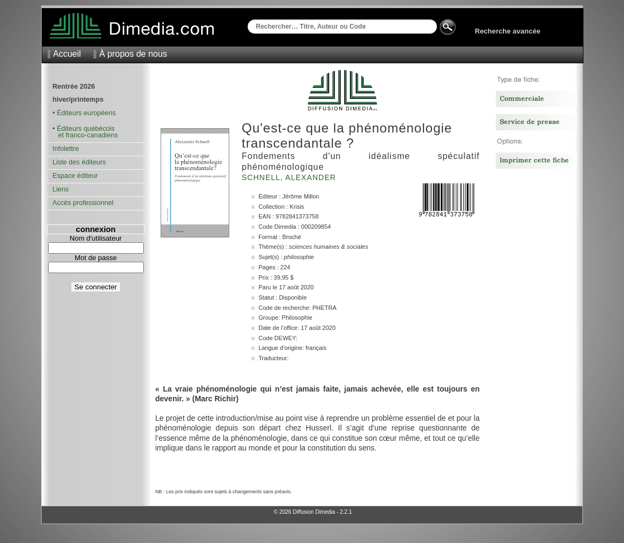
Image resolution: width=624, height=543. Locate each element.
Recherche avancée (507, 31)
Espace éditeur (75, 176)
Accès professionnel (83, 203)
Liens (60, 189)
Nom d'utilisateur (96, 238)
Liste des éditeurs (79, 162)
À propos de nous (133, 53)
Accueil (67, 53)
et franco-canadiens (85, 135)
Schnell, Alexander (290, 177)
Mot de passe (96, 258)
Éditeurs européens (86, 113)
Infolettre (65, 149)
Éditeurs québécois (86, 129)
